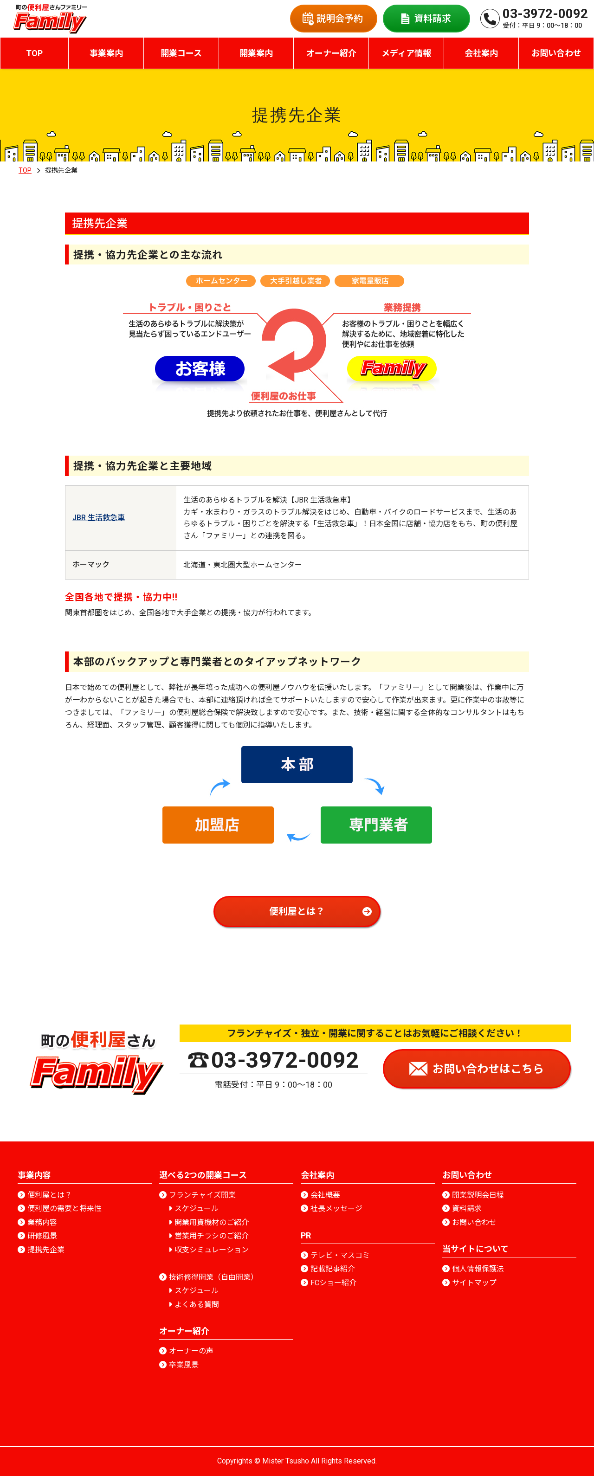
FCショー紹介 (333, 1282)
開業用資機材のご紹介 (211, 1222)
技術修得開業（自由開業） (213, 1277)
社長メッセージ (336, 1208)
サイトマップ (474, 1282)
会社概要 (325, 1195)
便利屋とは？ (49, 1195)
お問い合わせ (474, 1222)
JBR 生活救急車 (98, 517)
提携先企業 (46, 1249)
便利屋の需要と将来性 (64, 1208)
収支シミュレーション (211, 1249)
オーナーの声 (191, 1351)
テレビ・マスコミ (340, 1255)
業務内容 (42, 1222)
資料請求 (467, 1208)
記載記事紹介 (332, 1268)
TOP (34, 53)
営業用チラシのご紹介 (211, 1235)
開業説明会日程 (478, 1195)
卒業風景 (184, 1364)
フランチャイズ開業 (202, 1195)
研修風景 (42, 1235)
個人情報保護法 (478, 1268)
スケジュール (196, 1208)
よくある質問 (196, 1304)
